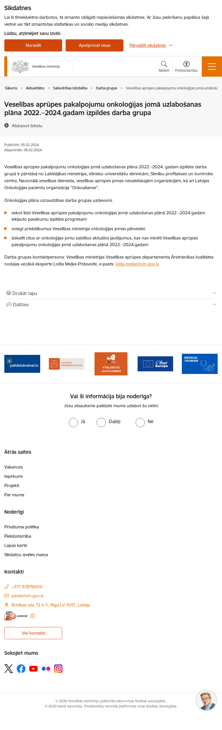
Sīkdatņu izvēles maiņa (26, 554)
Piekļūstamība (17, 536)
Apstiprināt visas (94, 45)
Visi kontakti (33, 633)
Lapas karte (15, 545)
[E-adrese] (15, 616)
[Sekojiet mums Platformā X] (8, 668)
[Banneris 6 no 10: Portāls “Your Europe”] (155, 363)
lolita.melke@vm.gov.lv (137, 264)
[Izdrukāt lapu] (111, 293)
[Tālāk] (211, 364)
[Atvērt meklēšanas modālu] (164, 67)
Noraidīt (33, 45)
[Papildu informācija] (32, 616)
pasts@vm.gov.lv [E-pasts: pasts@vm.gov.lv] (28, 595)
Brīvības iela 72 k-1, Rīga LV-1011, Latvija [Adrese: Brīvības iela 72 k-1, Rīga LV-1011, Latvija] (51, 605)
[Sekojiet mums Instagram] (58, 668)
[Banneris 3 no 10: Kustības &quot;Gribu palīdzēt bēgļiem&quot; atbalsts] (22, 363)
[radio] (77, 421)
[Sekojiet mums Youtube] (33, 668)
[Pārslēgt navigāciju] (212, 66)
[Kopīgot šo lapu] (111, 304)
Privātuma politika (21, 527)
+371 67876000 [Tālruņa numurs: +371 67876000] (27, 586)
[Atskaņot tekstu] (27, 125)
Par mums (14, 494)
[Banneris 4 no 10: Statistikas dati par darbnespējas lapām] (67, 363)
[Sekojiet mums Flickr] (46, 668)
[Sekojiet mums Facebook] (21, 668)
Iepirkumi (13, 476)
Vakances (13, 467)
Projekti (11, 485)
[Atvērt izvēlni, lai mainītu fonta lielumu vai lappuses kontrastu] (186, 67)
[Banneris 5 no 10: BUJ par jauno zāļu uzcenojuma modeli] (111, 363)
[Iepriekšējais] (11, 364)
